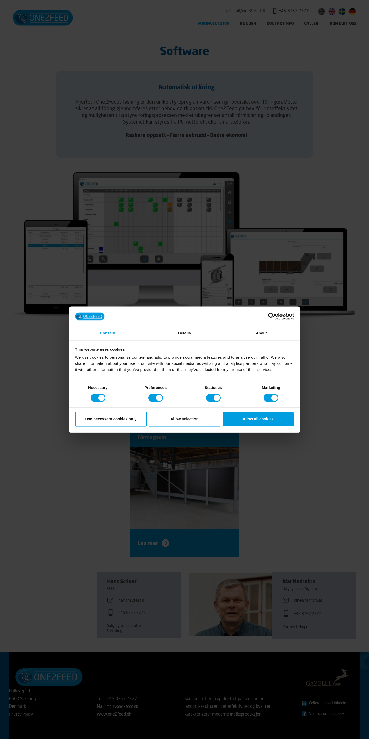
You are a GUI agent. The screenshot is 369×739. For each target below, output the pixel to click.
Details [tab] (184, 333)
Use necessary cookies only (110, 419)
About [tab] (261, 333)
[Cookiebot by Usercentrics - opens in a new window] (271, 316)
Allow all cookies (258, 419)
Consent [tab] (108, 333)
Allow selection (184, 419)
